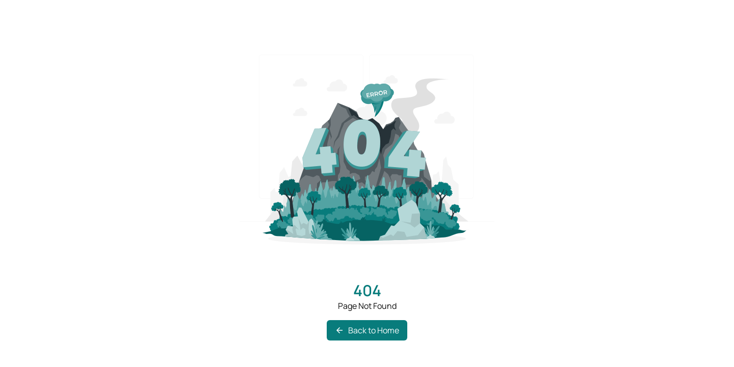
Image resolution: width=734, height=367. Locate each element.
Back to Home (367, 330)
